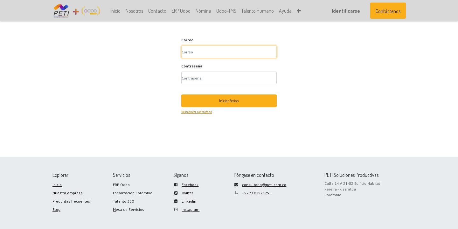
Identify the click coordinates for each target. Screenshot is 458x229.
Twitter (187, 193)
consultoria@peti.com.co (264, 184)
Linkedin (189, 201)
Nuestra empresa (67, 193)
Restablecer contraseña (196, 112)
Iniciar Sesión (229, 100)
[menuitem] (115, 10)
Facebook (190, 184)
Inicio (57, 184)
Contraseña (191, 66)
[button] (299, 10)
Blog (56, 209)
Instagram (190, 209)
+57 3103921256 (257, 193)
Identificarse (345, 11)
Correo (187, 40)
